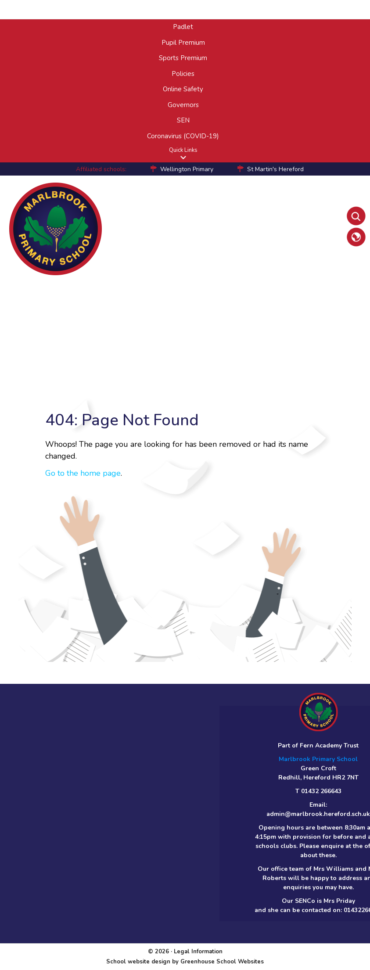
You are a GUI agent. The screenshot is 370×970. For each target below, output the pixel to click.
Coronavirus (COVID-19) (183, 136)
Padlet (183, 26)
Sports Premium (183, 58)
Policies (183, 73)
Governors (183, 105)
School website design (138, 962)
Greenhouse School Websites (222, 962)
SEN (183, 120)
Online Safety (183, 89)
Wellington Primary (186, 169)
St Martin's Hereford (275, 169)
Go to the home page (83, 473)
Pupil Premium (183, 42)
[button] (183, 157)
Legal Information (198, 952)
